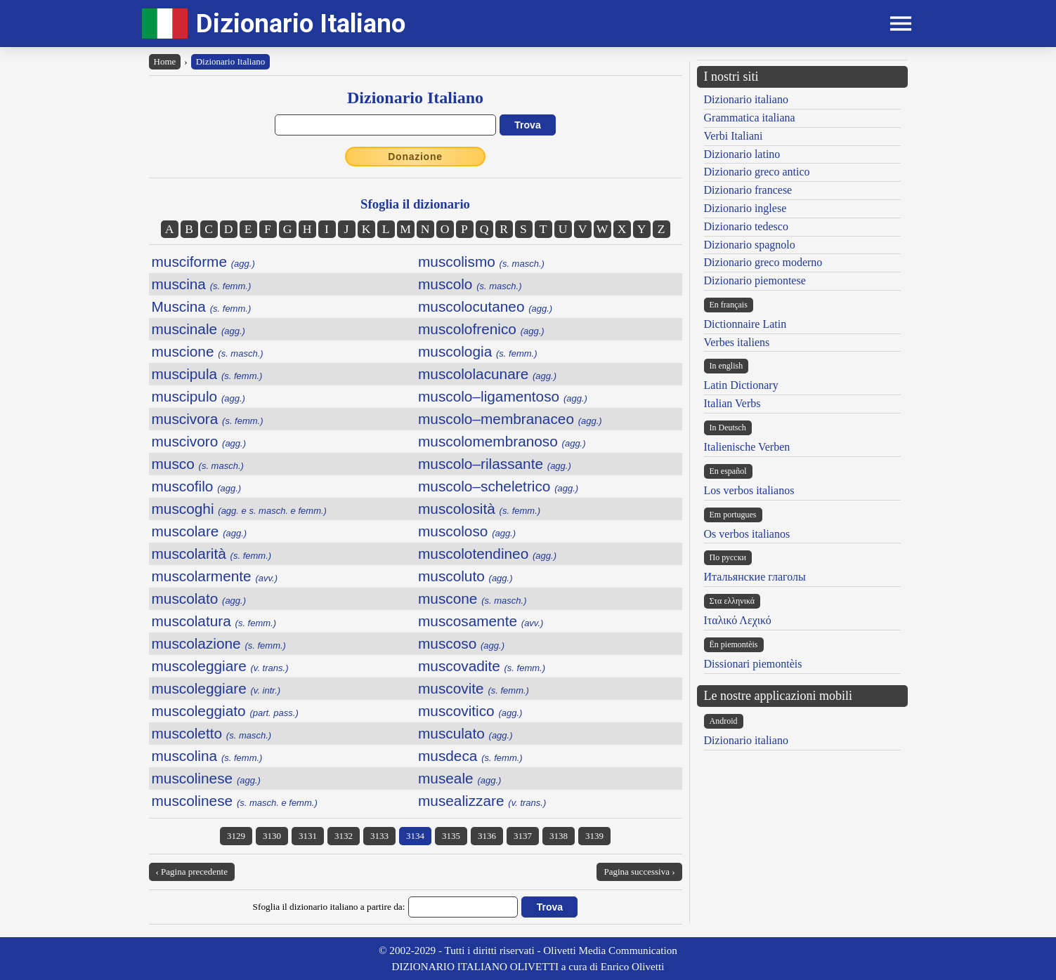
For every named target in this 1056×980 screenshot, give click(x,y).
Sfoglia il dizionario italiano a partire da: (329, 906)
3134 (415, 835)
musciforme (203, 261)
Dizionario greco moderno (763, 262)
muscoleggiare (220, 666)
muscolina (207, 756)
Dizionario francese (748, 190)
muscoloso (467, 531)
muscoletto (212, 733)
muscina (202, 284)
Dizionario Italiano (300, 23)
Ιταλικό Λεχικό (737, 620)
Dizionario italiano (746, 99)
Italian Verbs (732, 403)
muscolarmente (215, 576)
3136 (487, 835)
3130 (272, 835)
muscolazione (219, 643)
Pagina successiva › (639, 871)
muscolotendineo (487, 553)
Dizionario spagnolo (749, 245)
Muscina (202, 306)
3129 (236, 835)
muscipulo (198, 396)
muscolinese (206, 778)
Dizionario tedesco (746, 226)
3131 (308, 835)
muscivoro (199, 441)
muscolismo (481, 261)
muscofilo (197, 486)
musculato (465, 733)
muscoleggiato (225, 711)
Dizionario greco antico (757, 172)
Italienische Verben (747, 447)
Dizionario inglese (745, 208)
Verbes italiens (737, 342)
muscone (472, 598)
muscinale (198, 329)
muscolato (199, 598)
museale (459, 778)
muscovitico (470, 711)
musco (198, 464)
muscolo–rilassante (494, 464)
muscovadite (481, 666)
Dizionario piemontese (755, 280)
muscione (207, 351)
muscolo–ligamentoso (502, 396)
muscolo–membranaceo (510, 419)
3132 (343, 835)
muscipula (207, 374)
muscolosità (479, 509)
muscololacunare (487, 374)
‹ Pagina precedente (192, 871)
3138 (558, 835)
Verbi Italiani (733, 136)
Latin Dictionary (741, 385)
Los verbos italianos (749, 490)
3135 (451, 835)
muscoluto (465, 576)
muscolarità (212, 553)
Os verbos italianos (747, 534)
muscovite (473, 688)
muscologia (477, 351)
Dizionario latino (742, 154)
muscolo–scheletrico (498, 486)
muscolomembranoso (502, 441)
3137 (523, 835)
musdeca (470, 756)
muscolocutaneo (485, 306)
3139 (594, 835)
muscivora (207, 419)
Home (165, 61)
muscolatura (214, 621)
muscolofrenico (481, 329)
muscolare (199, 531)
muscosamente (480, 621)
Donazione (415, 156)
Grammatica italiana (749, 118)
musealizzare (482, 801)
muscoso (461, 643)
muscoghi (239, 509)
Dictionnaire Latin (745, 324)
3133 (379, 835)
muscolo (470, 284)
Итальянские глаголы (755, 577)
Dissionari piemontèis (753, 664)
